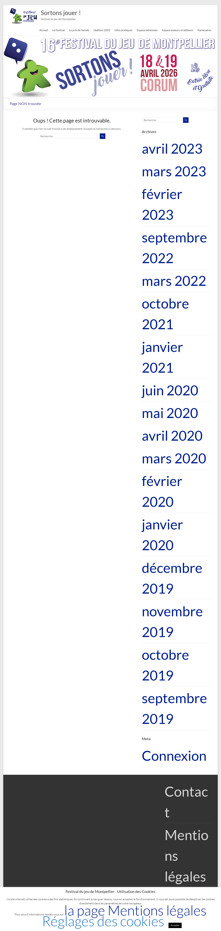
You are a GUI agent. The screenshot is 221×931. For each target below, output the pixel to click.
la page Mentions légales (135, 910)
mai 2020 (170, 412)
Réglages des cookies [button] (103, 920)
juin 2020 (170, 390)
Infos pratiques (123, 30)
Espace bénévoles (147, 30)
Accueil (43, 30)
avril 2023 (172, 148)
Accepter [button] (175, 925)
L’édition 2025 (102, 30)
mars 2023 (174, 171)
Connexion (174, 755)
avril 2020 (172, 435)
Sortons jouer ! (61, 12)
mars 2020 (174, 458)
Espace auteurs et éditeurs (177, 30)
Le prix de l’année (79, 30)
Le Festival (58, 30)
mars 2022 (174, 280)
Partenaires (204, 30)
